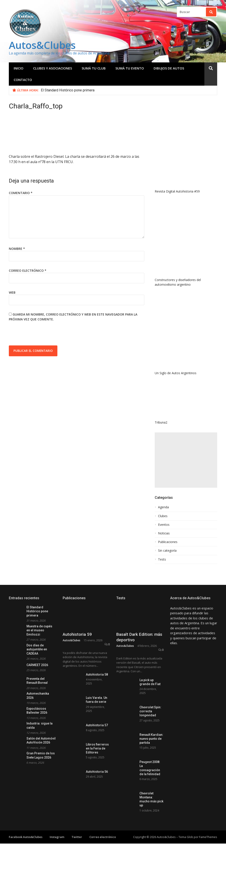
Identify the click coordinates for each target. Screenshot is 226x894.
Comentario (20, 193)
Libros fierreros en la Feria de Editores (97, 748)
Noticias (164, 533)
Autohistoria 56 (97, 771)
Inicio (18, 68)
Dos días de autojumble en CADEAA (36, 649)
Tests (162, 559)
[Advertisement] (186, 460)
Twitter (77, 837)
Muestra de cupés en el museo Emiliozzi (39, 630)
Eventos (164, 525)
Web (12, 292)
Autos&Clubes (42, 45)
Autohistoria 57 (97, 725)
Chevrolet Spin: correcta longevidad (150, 711)
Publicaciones (167, 542)
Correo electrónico (27, 270)
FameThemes (208, 837)
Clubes (163, 516)
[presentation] (42, 334)
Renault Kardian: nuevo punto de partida (151, 738)
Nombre (17, 249)
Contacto (23, 79)
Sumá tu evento (129, 68)
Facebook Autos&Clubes (25, 837)
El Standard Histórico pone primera (67, 90)
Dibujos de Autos (169, 68)
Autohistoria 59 (77, 634)
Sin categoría (167, 551)
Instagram (57, 837)
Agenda (163, 507)
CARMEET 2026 (37, 665)
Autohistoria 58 (97, 674)
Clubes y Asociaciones (52, 68)
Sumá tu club (94, 68)
